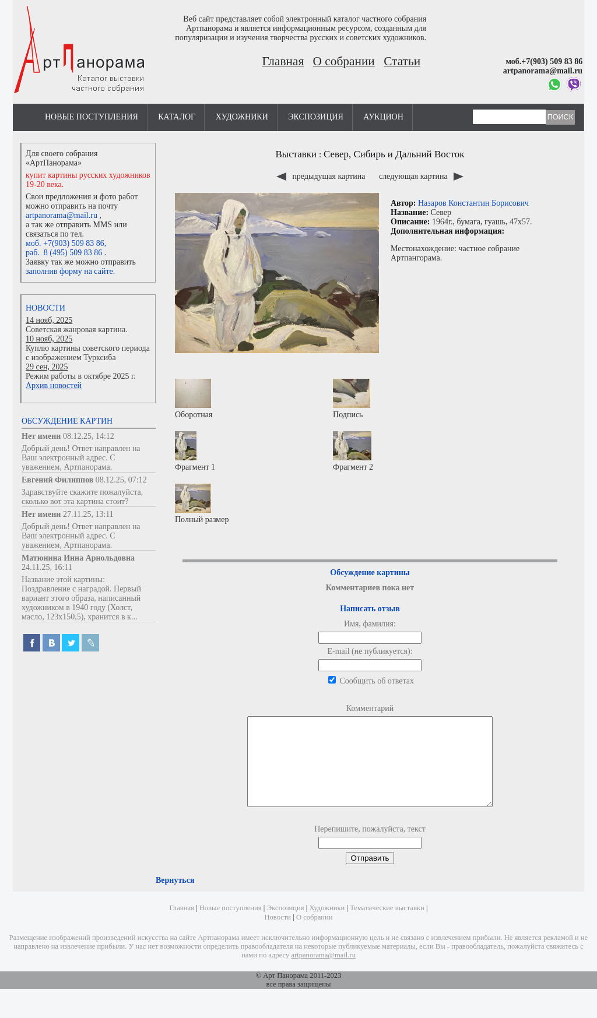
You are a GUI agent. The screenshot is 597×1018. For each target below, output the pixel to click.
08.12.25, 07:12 (121, 479)
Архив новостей (54, 385)
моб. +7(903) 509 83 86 (65, 243)
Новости (45, 308)
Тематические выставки (387, 925)
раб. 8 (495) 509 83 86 (64, 252)
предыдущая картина (321, 176)
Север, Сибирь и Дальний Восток (394, 154)
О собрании (344, 61)
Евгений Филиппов (57, 479)
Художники (242, 116)
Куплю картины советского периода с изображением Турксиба (88, 353)
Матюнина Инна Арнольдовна (78, 558)
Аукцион (383, 116)
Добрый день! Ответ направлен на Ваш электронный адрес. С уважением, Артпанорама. (81, 457)
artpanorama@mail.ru (61, 215)
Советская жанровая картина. (77, 329)
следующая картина (421, 176)
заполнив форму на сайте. (70, 271)
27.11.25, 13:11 (88, 514)
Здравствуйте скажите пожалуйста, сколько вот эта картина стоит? (82, 497)
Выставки (296, 154)
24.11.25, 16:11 (47, 567)
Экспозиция (315, 116)
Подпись (351, 399)
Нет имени (41, 436)
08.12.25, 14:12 (88, 436)
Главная (283, 61)
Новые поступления (91, 116)
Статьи (402, 61)
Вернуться (175, 897)
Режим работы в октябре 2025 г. (81, 376)
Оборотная (193, 399)
